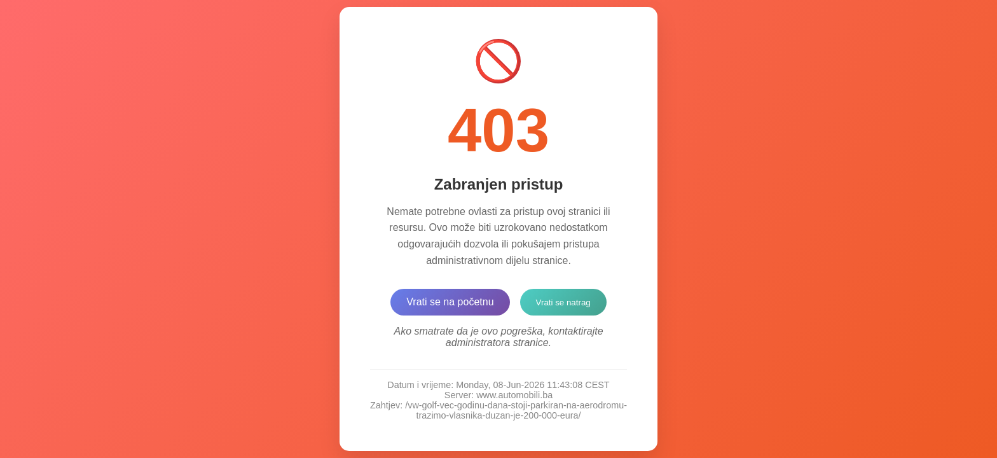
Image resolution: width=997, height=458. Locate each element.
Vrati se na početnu (449, 301)
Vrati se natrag (563, 302)
